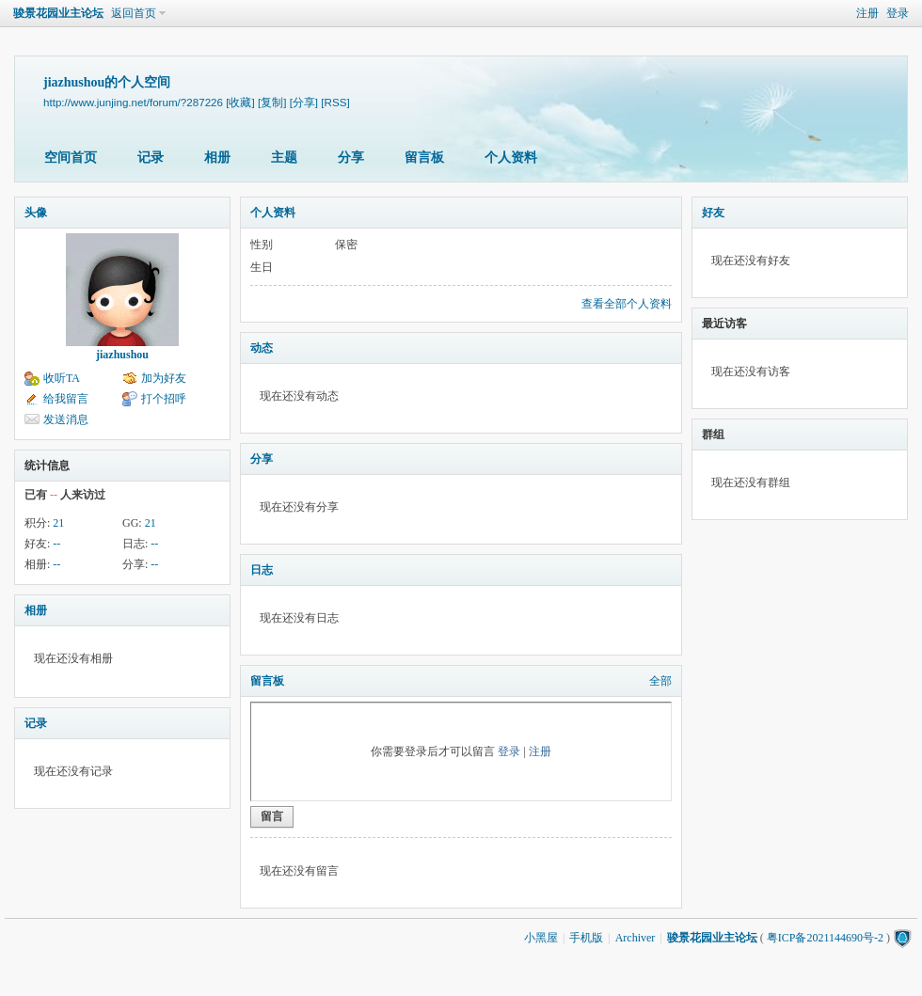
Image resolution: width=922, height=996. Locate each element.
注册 (867, 13)
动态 (261, 348)
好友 (713, 212)
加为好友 (163, 378)
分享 (351, 157)
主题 (284, 157)
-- (56, 543)
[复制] (272, 102)
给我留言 (65, 398)
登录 (897, 13)
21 (58, 523)
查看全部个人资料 (626, 303)
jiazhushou (122, 354)
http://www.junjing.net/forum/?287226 (133, 102)
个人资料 (511, 157)
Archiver (635, 937)
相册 (217, 157)
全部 (660, 681)
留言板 (424, 157)
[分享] (304, 102)
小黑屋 (541, 937)
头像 (35, 212)
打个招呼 (163, 398)
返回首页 (133, 13)
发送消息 (65, 419)
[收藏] (240, 102)
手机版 (586, 937)
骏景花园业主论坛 (58, 13)
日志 (261, 570)
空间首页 (70, 157)
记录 (150, 157)
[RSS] (335, 102)
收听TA (61, 378)
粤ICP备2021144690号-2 (825, 937)
